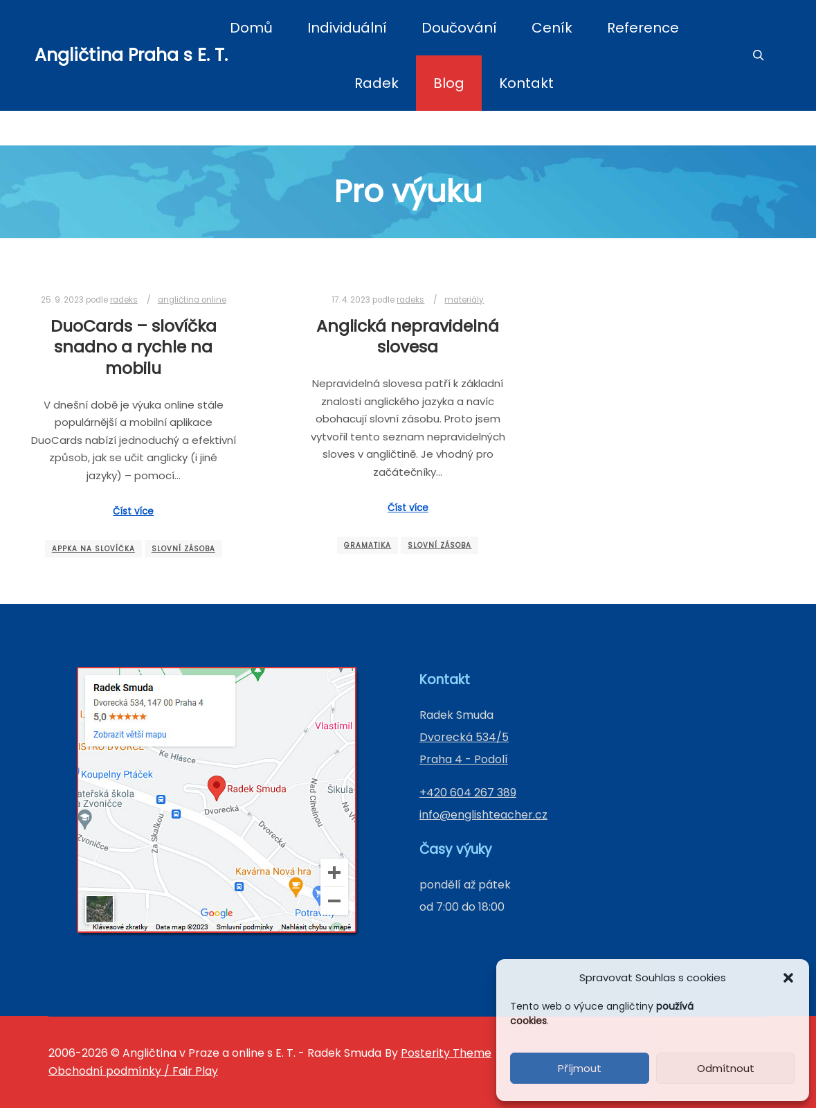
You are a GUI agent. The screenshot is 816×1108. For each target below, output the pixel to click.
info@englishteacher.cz (483, 815)
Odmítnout (725, 1068)
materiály (464, 299)
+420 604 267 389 (467, 793)
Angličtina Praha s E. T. (104, 55)
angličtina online (192, 299)
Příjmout (579, 1068)
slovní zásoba (183, 549)
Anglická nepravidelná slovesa (407, 336)
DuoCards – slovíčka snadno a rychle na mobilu (134, 346)
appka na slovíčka (93, 549)
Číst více (133, 511)
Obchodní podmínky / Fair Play (133, 1071)
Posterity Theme (446, 1053)
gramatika (367, 545)
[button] (788, 978)
